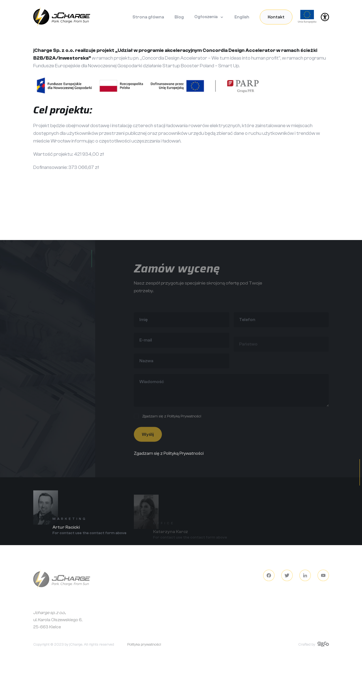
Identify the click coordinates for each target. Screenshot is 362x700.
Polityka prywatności (144, 648)
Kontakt (276, 17)
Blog (179, 17)
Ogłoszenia (206, 16)
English (241, 17)
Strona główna (148, 17)
